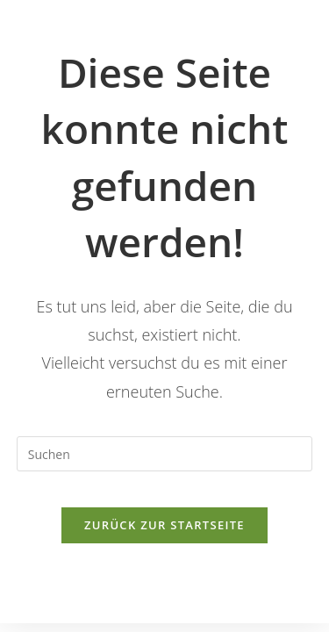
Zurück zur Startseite (164, 525)
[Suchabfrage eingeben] (165, 453)
